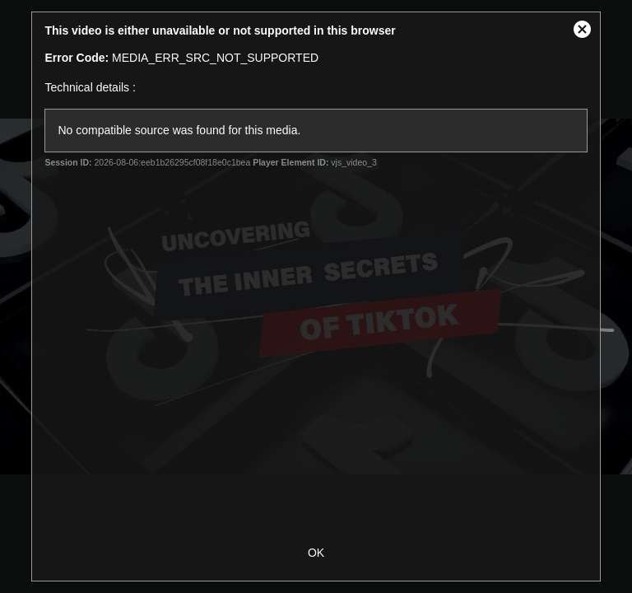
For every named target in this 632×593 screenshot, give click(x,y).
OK (316, 552)
